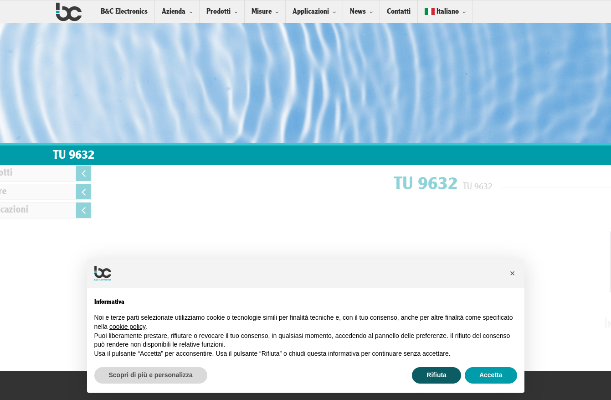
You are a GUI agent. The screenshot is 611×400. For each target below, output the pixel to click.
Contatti (399, 12)
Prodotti (218, 12)
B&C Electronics (124, 12)
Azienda (173, 12)
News (358, 12)
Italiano (442, 12)
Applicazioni (311, 12)
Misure (262, 12)
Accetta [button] (491, 375)
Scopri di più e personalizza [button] (151, 375)
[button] (512, 273)
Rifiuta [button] (436, 375)
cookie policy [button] (127, 326)
